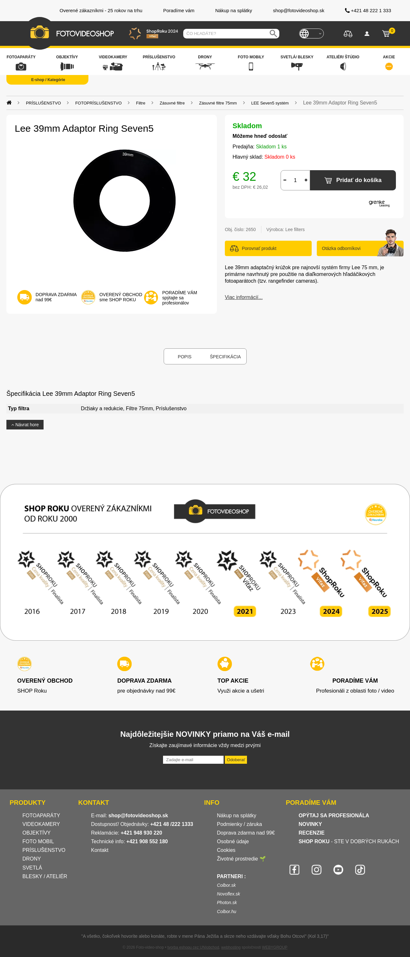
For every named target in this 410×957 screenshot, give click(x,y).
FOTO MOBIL (38, 841)
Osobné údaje (233, 841)
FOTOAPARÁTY (41, 815)
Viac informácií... (244, 297)
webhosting (231, 947)
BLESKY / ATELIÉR (44, 876)
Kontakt (99, 850)
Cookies (226, 850)
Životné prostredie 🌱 (241, 858)
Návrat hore (25, 424)
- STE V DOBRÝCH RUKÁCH (349, 841)
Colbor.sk (226, 885)
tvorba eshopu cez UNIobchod (193, 947)
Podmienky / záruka (239, 824)
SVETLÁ (33, 867)
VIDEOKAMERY (41, 824)
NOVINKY (310, 824)
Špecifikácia (225, 356)
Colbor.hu (226, 911)
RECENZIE (311, 833)
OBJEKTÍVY (36, 833)
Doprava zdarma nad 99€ (246, 833)
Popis (185, 356)
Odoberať (236, 759)
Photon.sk (227, 902)
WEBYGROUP (274, 947)
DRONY (31, 858)
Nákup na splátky (236, 815)
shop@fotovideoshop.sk (138, 815)
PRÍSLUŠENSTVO (43, 850)
